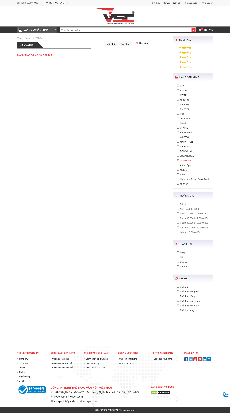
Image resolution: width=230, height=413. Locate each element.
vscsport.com (90, 401)
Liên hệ (176, 2)
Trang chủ (22, 37)
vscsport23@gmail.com (66, 401)
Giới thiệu (155, 2)
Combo (166, 2)
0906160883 (32, 2)
